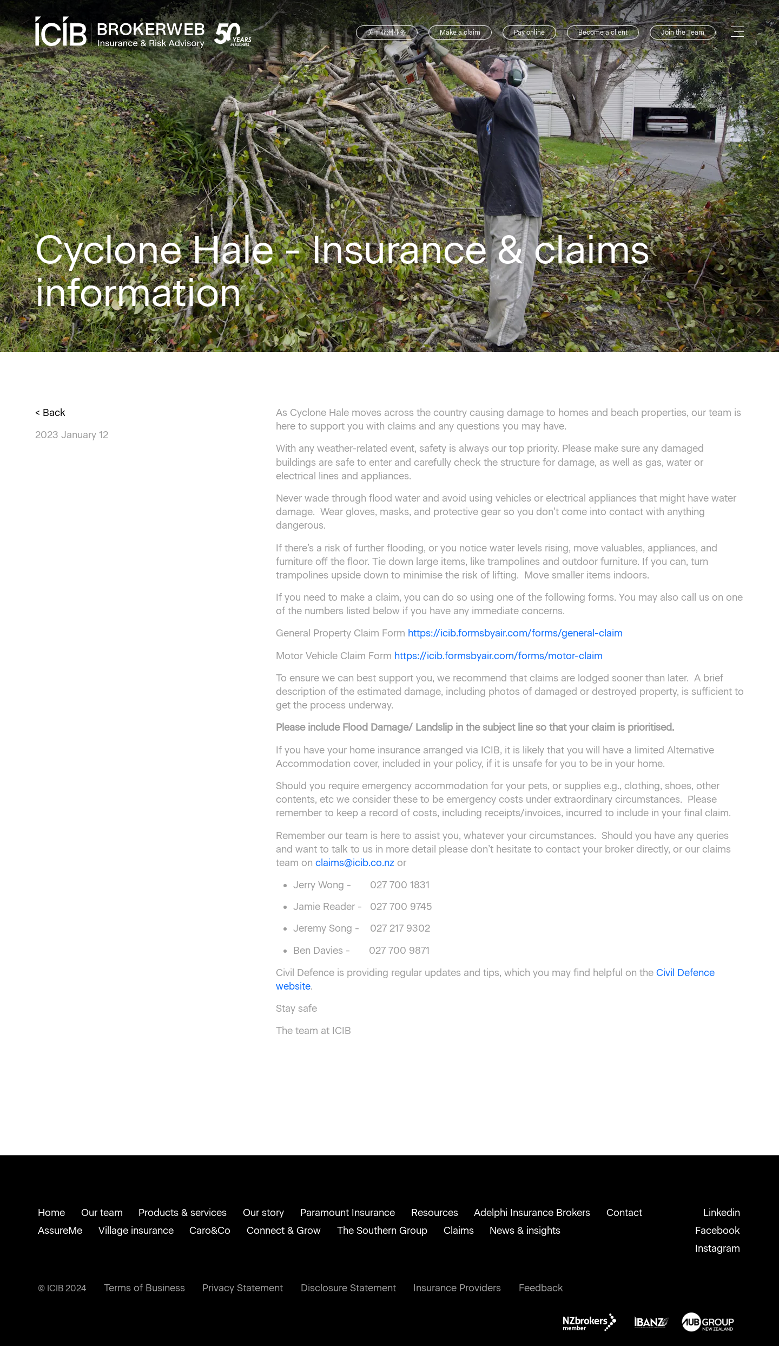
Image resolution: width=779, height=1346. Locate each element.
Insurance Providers (457, 1288)
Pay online (529, 32)
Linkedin (721, 1213)
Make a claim (460, 32)
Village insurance (136, 1231)
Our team (102, 1213)
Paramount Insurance (347, 1213)
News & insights (525, 1231)
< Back (50, 413)
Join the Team (682, 32)
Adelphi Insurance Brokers (532, 1213)
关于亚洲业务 (386, 32)
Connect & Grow (284, 1231)
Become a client (603, 32)
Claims (459, 1231)
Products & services (182, 1213)
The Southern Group (382, 1231)
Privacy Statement (242, 1288)
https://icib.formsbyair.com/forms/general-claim (515, 633)
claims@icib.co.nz (354, 863)
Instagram (717, 1248)
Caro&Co (209, 1231)
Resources (434, 1213)
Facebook (717, 1231)
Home (51, 1213)
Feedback (541, 1288)
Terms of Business (144, 1288)
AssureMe (60, 1231)
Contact (624, 1213)
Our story (263, 1213)
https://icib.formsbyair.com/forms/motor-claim (498, 656)
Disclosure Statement (348, 1288)
